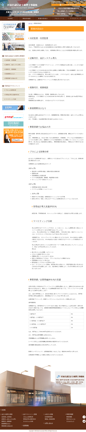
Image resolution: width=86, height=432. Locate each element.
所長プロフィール (70, 419)
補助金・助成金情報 (50, 419)
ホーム (30, 23)
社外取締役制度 (49, 416)
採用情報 (26, 425)
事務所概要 (27, 18)
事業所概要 (69, 416)
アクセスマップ (75, 18)
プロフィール (59, 18)
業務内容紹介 (43, 18)
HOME (10, 18)
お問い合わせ (49, 423)
